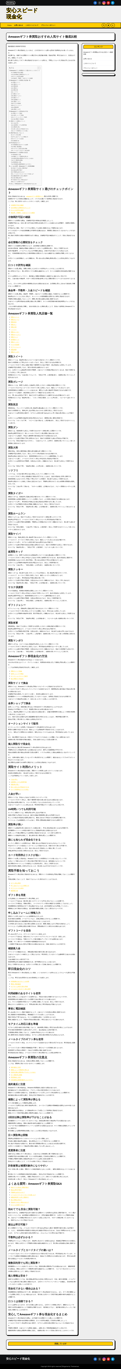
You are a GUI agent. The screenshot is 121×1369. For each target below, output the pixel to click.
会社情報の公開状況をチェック (21, 74)
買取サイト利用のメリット (18, 121)
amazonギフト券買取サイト (35, 196)
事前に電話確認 (17, 146)
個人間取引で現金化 (19, 119)
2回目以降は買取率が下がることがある (23, 158)
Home (9, 25)
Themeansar (75, 1366)
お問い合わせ (18, 25)
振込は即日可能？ (18, 170)
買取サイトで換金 (17, 113)
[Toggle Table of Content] (38, 67)
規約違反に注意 (17, 154)
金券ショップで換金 (18, 115)
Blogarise (65, 1366)
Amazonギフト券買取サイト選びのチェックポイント (25, 70)
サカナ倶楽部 (17, 103)
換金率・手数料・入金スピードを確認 (23, 78)
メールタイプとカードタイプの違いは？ (24, 174)
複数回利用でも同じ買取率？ (20, 176)
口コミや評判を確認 (18, 76)
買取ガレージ (17, 84)
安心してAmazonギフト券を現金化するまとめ (23, 184)
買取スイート (16, 82)
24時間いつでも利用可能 (20, 125)
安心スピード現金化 (22, 13)
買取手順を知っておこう (17, 133)
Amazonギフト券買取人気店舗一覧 (20, 80)
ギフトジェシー (18, 105)
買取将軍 (16, 107)
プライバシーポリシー (48, 25)
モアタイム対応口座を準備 (20, 148)
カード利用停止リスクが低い (20, 130)
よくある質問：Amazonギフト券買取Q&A (22, 166)
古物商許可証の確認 (18, 72)
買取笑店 (15, 86)
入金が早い (16, 123)
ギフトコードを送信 (18, 138)
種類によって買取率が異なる (20, 156)
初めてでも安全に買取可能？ (20, 168)
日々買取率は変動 (18, 160)
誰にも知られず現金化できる (21, 129)
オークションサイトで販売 (20, 117)
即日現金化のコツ (15, 143)
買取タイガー (16, 94)
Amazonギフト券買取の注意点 (19, 152)
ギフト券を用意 (17, 135)
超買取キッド (17, 99)
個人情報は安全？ (18, 177)
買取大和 (15, 90)
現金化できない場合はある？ (20, 179)
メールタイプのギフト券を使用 (22, 150)
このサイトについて (31, 25)
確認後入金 (16, 140)
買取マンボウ (17, 109)
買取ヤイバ (16, 97)
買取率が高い (17, 127)
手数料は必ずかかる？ (19, 172)
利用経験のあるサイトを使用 (20, 144)
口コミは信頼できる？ (19, 181)
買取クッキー (17, 101)
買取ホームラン (17, 95)
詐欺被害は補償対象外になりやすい (22, 164)
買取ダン (16, 88)
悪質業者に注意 (17, 162)
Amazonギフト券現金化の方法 (19, 111)
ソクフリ (16, 92)
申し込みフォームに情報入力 (20, 136)
